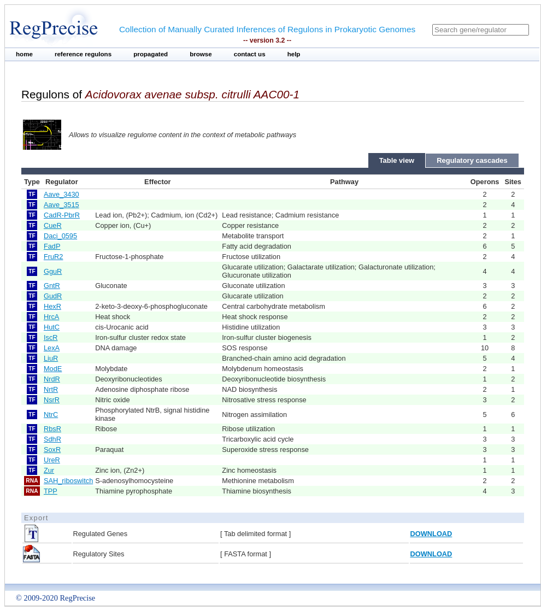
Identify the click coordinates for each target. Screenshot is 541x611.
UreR (52, 460)
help (294, 54)
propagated (150, 54)
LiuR (51, 358)
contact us (250, 54)
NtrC (51, 414)
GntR (52, 285)
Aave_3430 (61, 194)
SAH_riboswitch (68, 481)
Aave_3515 (61, 205)
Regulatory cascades (472, 160)
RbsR (52, 429)
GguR (53, 271)
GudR (53, 296)
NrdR (52, 379)
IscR (51, 337)
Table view (397, 160)
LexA (52, 348)
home (24, 54)
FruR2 (53, 256)
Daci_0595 (60, 236)
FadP (52, 246)
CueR (53, 225)
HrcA (51, 317)
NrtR (51, 389)
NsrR (52, 400)
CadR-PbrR (62, 215)
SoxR (52, 449)
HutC (52, 327)
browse (201, 54)
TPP (50, 491)
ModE (53, 369)
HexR (52, 306)
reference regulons (83, 54)
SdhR (52, 439)
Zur (49, 470)
